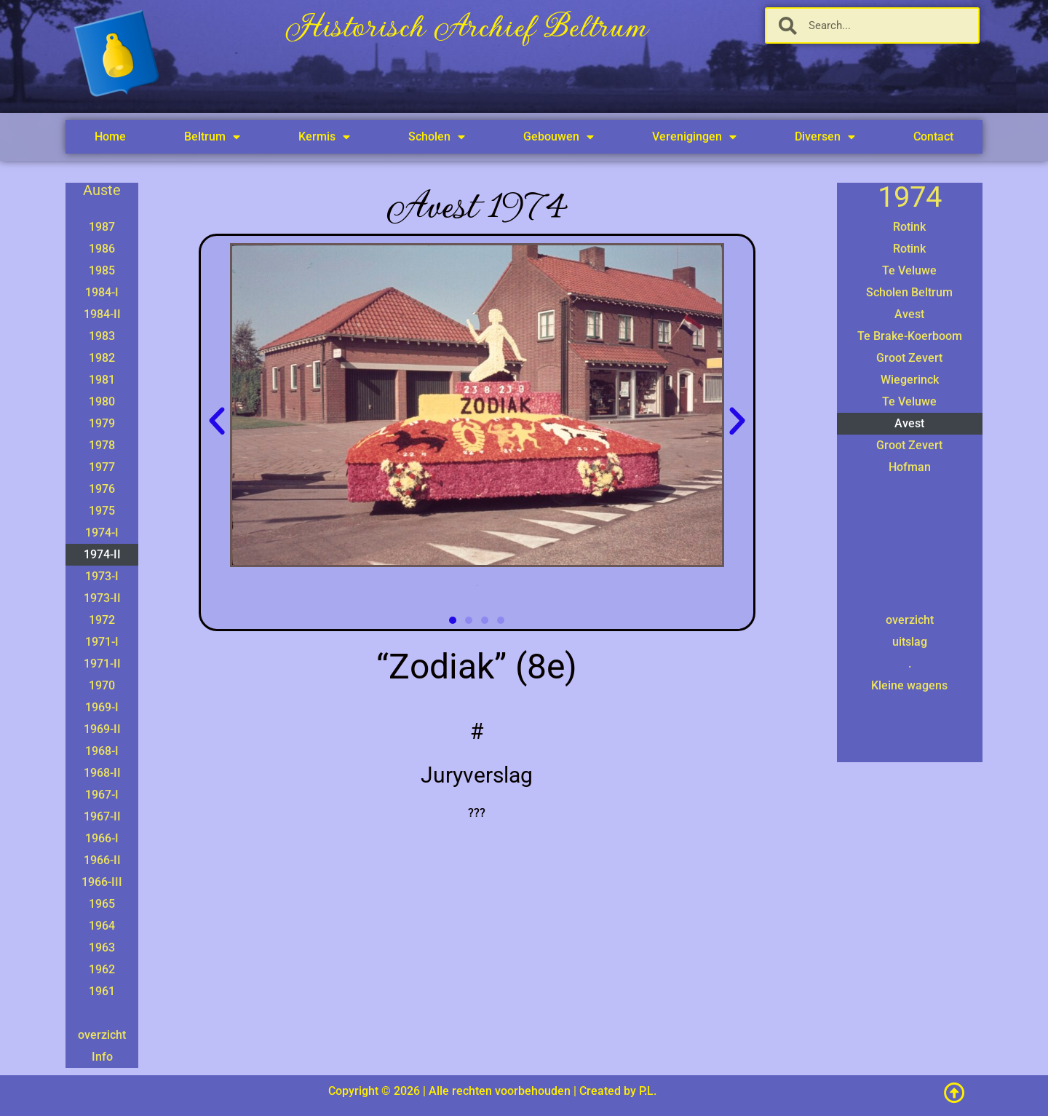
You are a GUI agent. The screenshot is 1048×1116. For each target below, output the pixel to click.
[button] (217, 421)
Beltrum (212, 137)
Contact (933, 136)
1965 (102, 904)
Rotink (909, 227)
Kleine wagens (909, 685)
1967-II (102, 816)
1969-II (102, 729)
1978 (102, 445)
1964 (102, 926)
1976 (102, 489)
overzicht (102, 1035)
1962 (102, 969)
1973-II (102, 598)
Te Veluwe (909, 270)
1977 (102, 467)
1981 (102, 380)
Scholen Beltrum (909, 292)
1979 (102, 423)
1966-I (102, 838)
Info (102, 1057)
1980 (102, 401)
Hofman (910, 467)
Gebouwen (558, 137)
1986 (102, 249)
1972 (102, 620)
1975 (102, 511)
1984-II (102, 314)
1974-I (102, 532)
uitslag (909, 642)
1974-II (102, 554)
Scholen (436, 137)
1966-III (102, 882)
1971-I (102, 642)
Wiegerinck (910, 380)
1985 (102, 270)
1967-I (102, 795)
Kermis (324, 137)
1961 (102, 991)
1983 (102, 336)
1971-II (102, 663)
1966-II (102, 860)
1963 (102, 947)
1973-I (102, 576)
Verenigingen (694, 137)
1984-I (102, 292)
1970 (102, 685)
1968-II (102, 773)
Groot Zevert (909, 358)
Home (110, 136)
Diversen (825, 137)
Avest (909, 314)
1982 (102, 358)
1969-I (102, 707)
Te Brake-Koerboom (909, 336)
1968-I (102, 751)
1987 (102, 227)
